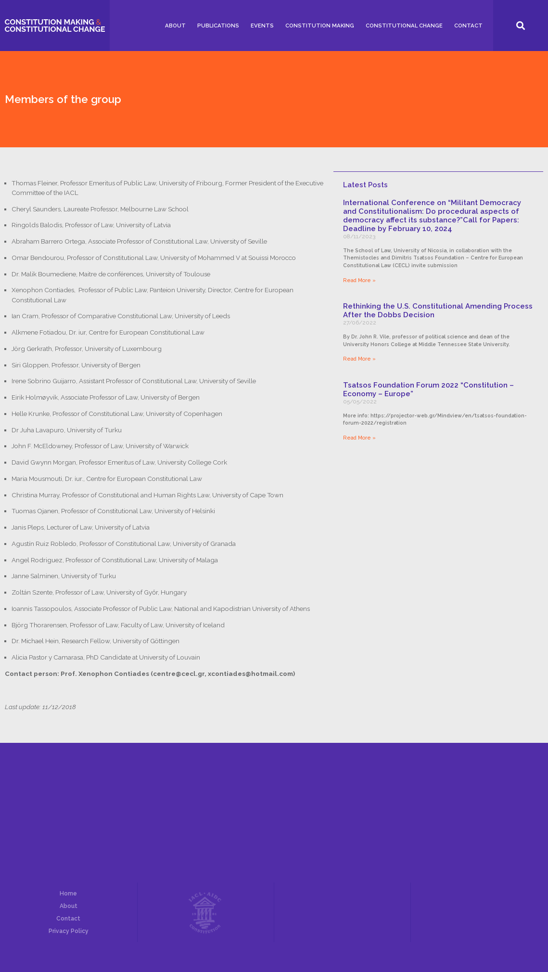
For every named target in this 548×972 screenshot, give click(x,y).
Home (68, 893)
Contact (468, 25)
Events (262, 25)
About (175, 25)
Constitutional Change (404, 25)
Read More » (359, 280)
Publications (218, 25)
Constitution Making (319, 25)
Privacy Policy (69, 931)
